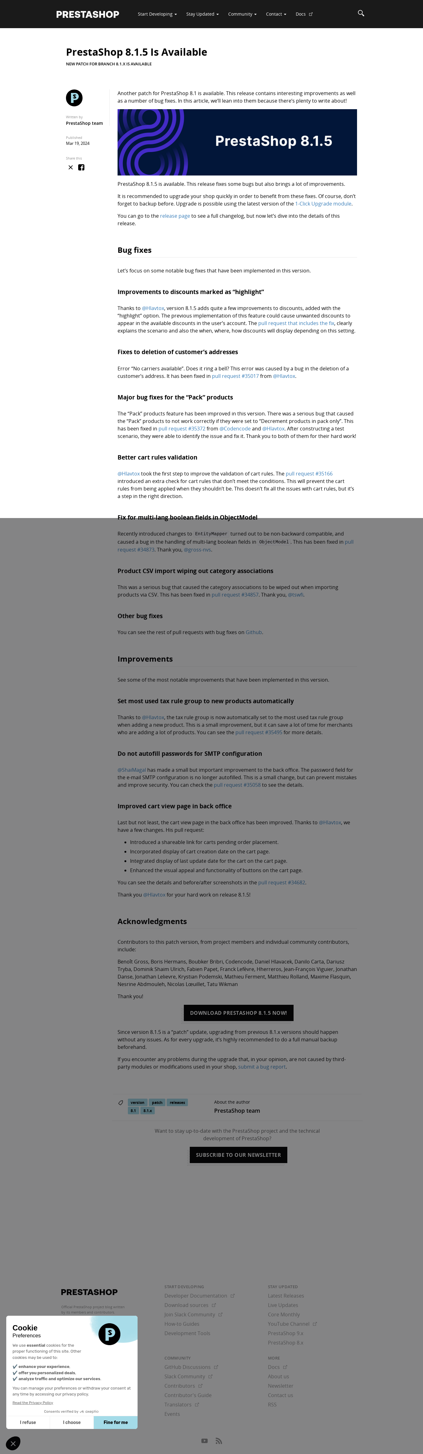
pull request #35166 (309, 473)
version (137, 1101)
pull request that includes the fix (296, 323)
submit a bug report (262, 1065)
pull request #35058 (237, 783)
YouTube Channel (292, 1322)
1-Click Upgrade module (323, 203)
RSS (272, 1403)
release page (175, 215)
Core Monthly (284, 1313)
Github (254, 631)
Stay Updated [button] (202, 14)
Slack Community (188, 1375)
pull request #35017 (235, 376)
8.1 (133, 1109)
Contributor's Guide (188, 1394)
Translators (181, 1403)
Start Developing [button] (157, 14)
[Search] (361, 14)
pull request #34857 (235, 593)
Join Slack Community (193, 1313)
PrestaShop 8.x (285, 1341)
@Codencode (235, 428)
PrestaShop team (84, 123)
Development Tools (187, 1332)
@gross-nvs (197, 548)
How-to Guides (181, 1322)
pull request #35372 (182, 428)
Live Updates (283, 1303)
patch (157, 1101)
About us (278, 1375)
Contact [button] (276, 14)
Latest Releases (286, 1294)
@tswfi (295, 593)
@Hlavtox (153, 308)
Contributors (183, 1384)
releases (177, 1101)
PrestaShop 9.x (285, 1332)
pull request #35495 (258, 731)
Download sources (190, 1303)
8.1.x (148, 1109)
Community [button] (242, 14)
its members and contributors (90, 1311)
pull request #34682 (281, 881)
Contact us (280, 1394)
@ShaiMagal (132, 768)
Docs (307, 16)
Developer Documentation (199, 1294)
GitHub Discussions (191, 1366)
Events (172, 1413)
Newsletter (281, 1384)
